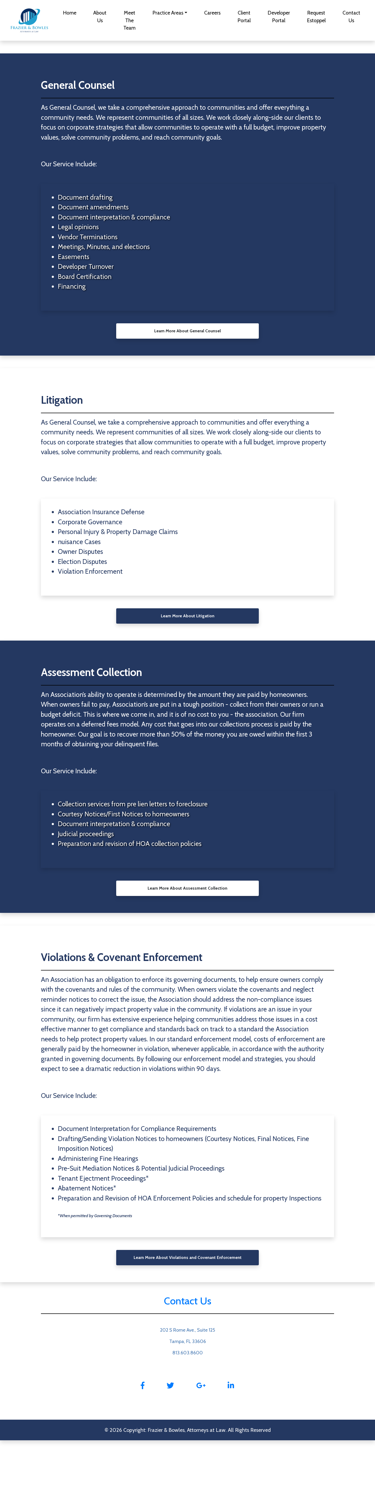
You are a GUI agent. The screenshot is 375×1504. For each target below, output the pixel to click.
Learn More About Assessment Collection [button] (187, 888)
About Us (99, 17)
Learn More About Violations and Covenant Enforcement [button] (188, 1257)
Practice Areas (167, 13)
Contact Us (351, 17)
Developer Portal (279, 17)
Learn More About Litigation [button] (187, 615)
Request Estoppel (316, 17)
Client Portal (244, 17)
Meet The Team (129, 20)
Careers (212, 13)
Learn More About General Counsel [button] (187, 330)
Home (69, 13)
